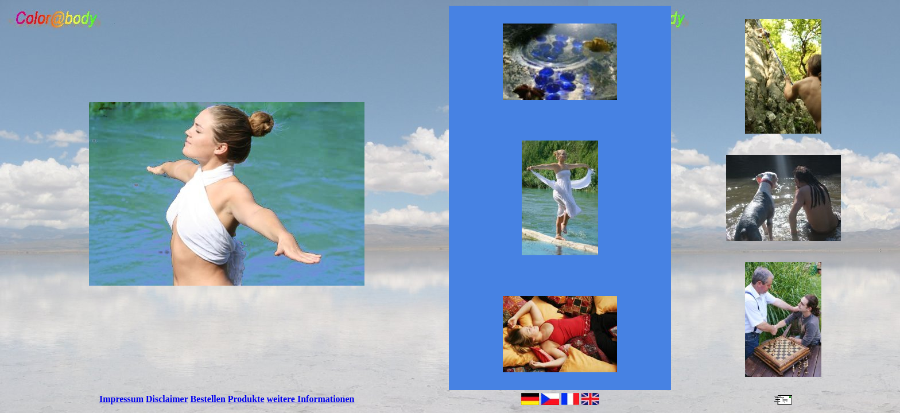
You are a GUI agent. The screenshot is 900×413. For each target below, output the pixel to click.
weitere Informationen (311, 399)
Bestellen (207, 399)
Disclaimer (167, 399)
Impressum (121, 399)
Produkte (246, 399)
